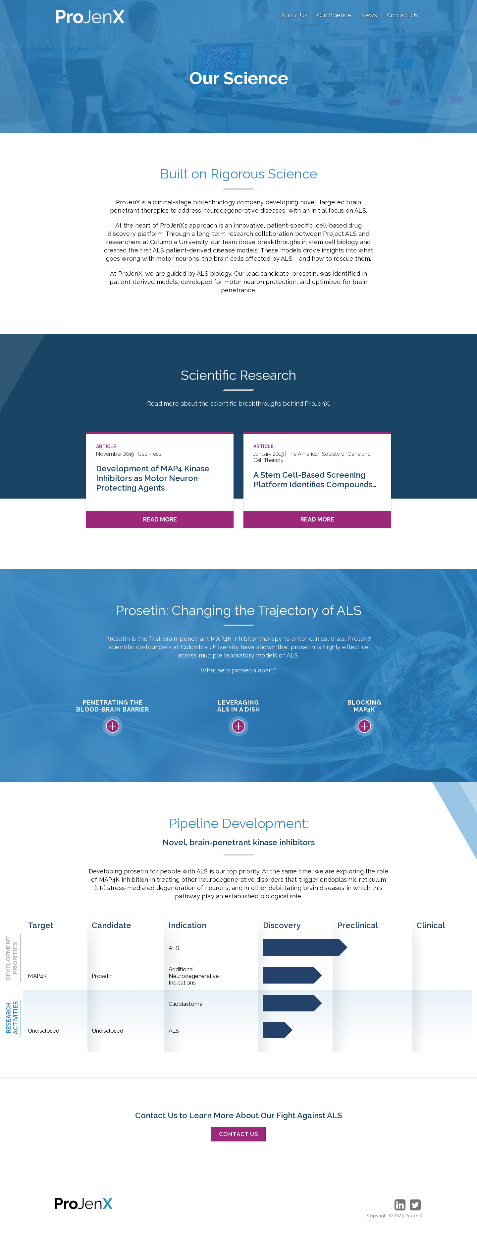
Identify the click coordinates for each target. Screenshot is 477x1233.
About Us (294, 15)
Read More (160, 519)
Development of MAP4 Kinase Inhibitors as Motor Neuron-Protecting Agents (152, 478)
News (369, 15)
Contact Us (402, 15)
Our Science (334, 15)
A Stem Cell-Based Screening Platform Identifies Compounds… (315, 479)
